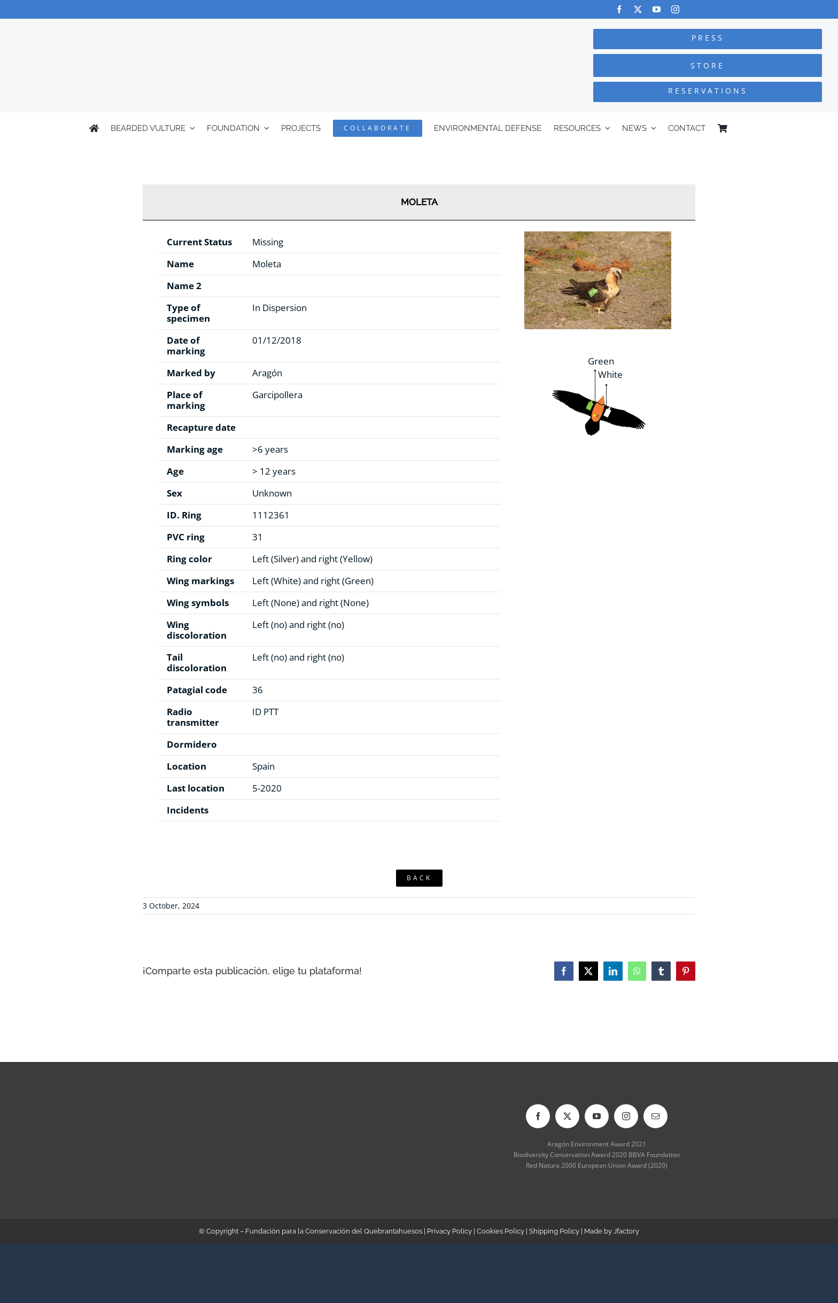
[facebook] (619, 9)
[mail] (655, 1116)
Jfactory (626, 1231)
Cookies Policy (500, 1231)
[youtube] (657, 9)
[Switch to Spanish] (744, 128)
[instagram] (675, 9)
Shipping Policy (554, 1231)
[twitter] (638, 9)
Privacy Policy (449, 1231)
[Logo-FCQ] (158, 28)
